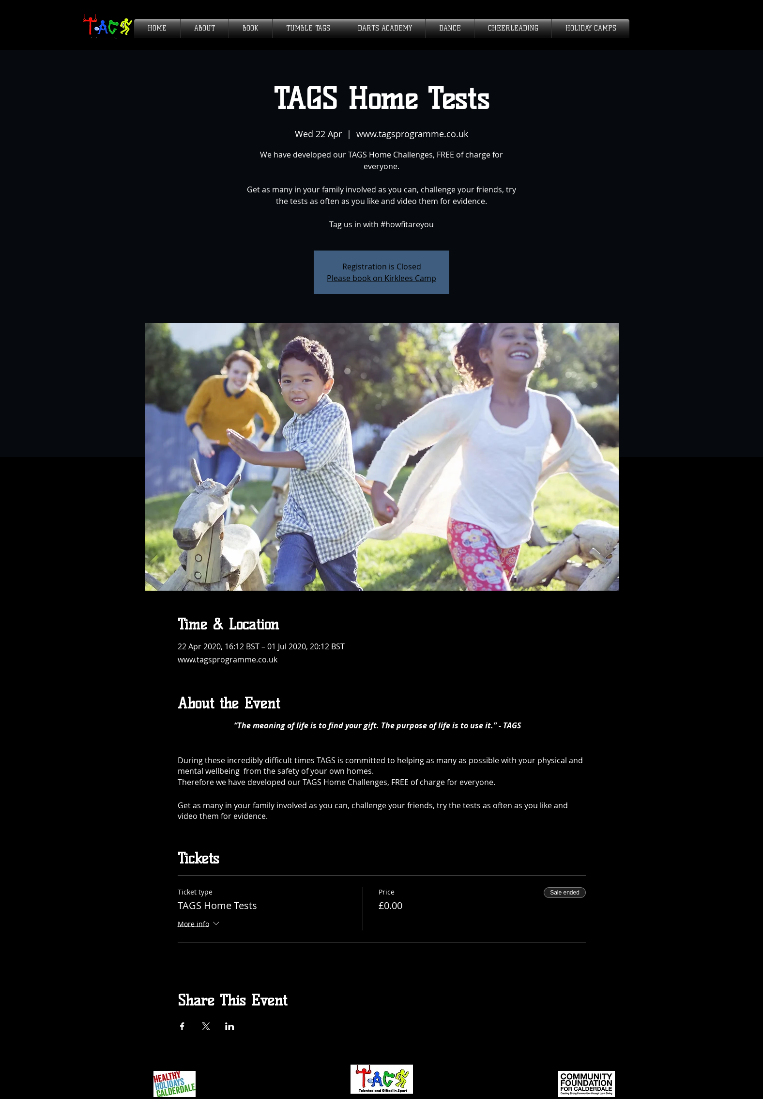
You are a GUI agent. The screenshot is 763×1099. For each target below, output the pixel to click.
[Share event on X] (206, 1026)
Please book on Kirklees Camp (381, 278)
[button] (205, 28)
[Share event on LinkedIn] (229, 1026)
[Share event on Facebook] (182, 1026)
